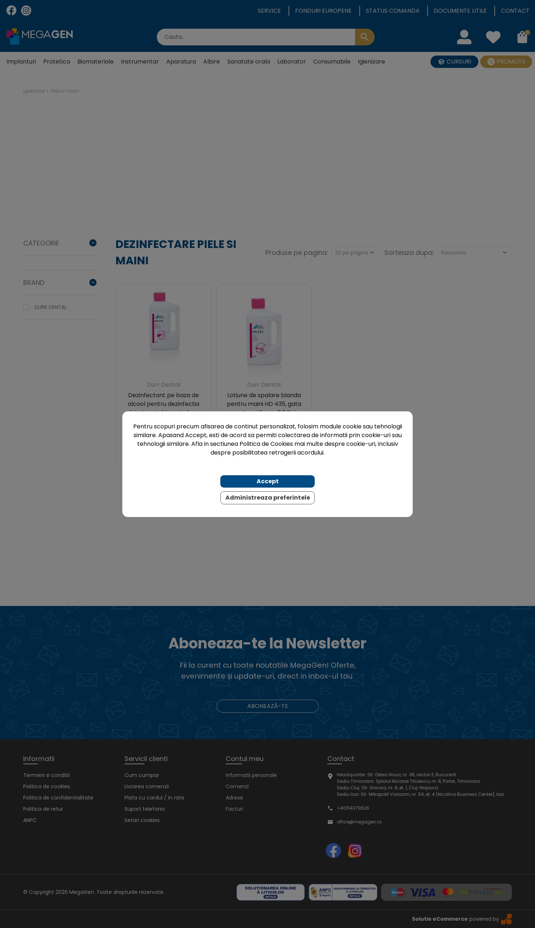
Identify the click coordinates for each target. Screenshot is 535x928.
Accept (268, 481)
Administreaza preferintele (267, 497)
